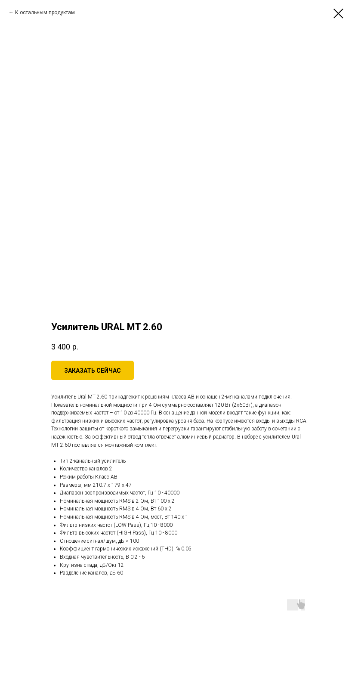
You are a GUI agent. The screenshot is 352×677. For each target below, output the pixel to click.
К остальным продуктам (45, 12)
